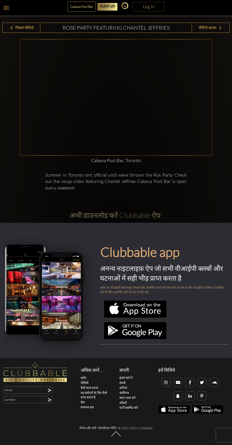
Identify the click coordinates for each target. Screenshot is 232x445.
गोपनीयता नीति (107, 428)
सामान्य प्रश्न (87, 407)
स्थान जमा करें (127, 398)
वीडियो (85, 383)
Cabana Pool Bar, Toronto (116, 160)
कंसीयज (124, 393)
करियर (123, 388)
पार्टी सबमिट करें (128, 407)
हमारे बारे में (125, 378)
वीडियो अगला (210, 27)
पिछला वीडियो (22, 27)
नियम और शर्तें (88, 428)
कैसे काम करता (89, 388)
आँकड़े (123, 403)
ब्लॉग (84, 378)
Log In (149, 6)
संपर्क (122, 383)
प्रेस (83, 402)
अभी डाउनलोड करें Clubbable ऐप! (116, 215)
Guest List (107, 6)
